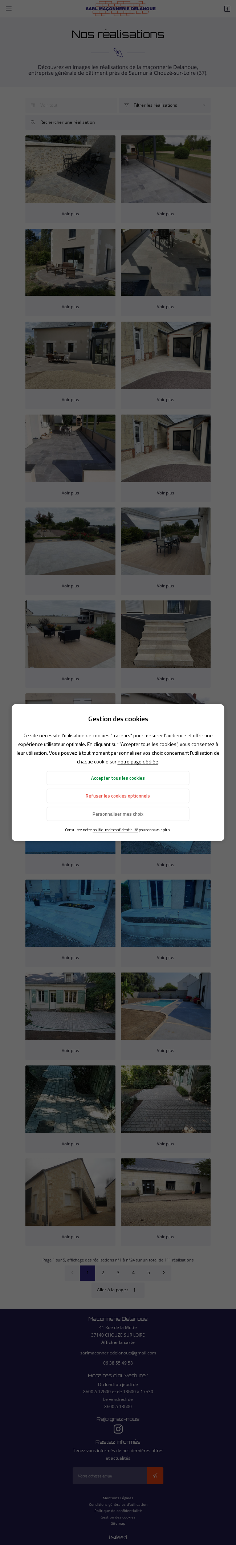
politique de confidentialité (115, 830)
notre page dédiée (138, 761)
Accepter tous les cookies (118, 778)
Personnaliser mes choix (118, 814)
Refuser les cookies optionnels (118, 795)
